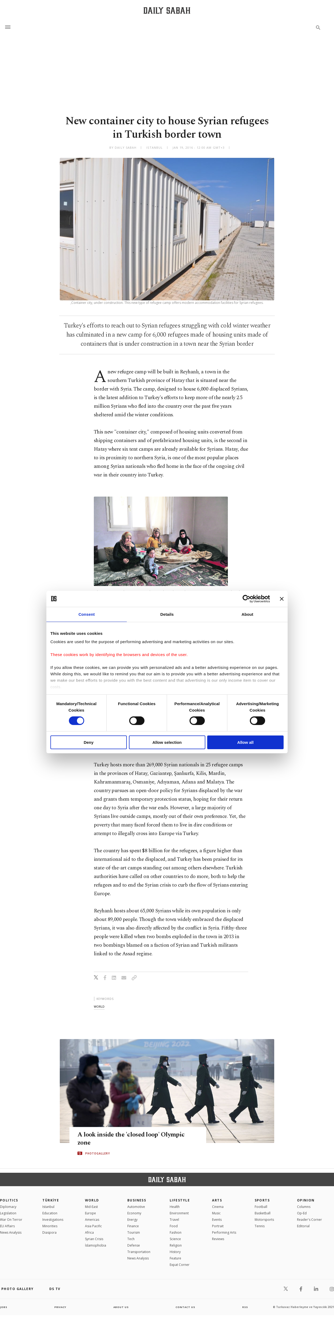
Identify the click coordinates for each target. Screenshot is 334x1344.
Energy (132, 1219)
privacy (60, 1307)
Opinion (306, 1200)
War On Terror (11, 1219)
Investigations (52, 1219)
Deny (89, 742)
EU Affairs (7, 1226)
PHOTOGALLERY (97, 1153)
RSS (245, 1307)
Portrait (218, 1226)
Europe (90, 1213)
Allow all (245, 742)
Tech (131, 1239)
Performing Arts (224, 1232)
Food (174, 1226)
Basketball (262, 1213)
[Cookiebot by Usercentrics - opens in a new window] (246, 599)
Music (216, 1213)
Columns (303, 1206)
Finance (133, 1226)
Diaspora (49, 1232)
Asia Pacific (93, 1226)
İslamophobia (95, 1245)
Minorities (49, 1226)
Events (217, 1219)
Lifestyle (180, 1200)
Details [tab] (167, 614)
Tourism (133, 1232)
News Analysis (10, 1232)
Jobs (4, 1307)
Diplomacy (8, 1206)
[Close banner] (282, 598)
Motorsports (264, 1219)
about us (121, 1307)
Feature (175, 1258)
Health (175, 1206)
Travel (174, 1219)
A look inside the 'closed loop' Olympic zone (133, 1139)
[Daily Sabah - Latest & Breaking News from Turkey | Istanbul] (166, 10)
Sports (262, 1200)
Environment (179, 1213)
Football (261, 1206)
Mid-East (91, 1206)
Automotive (136, 1206)
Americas (92, 1219)
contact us (185, 1307)
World (92, 1200)
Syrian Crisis (94, 1239)
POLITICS (9, 1200)
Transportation (138, 1252)
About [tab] (247, 614)
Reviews (218, 1239)
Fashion (175, 1232)
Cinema (218, 1206)
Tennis (260, 1226)
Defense (133, 1245)
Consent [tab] (87, 614)
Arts (217, 1200)
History (175, 1252)
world (99, 1006)
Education (49, 1213)
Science (175, 1239)
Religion (176, 1245)
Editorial (303, 1226)
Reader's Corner (309, 1219)
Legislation (8, 1213)
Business (136, 1200)
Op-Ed (302, 1213)
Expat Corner (180, 1264)
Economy (134, 1213)
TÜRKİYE (50, 1200)
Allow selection (166, 742)
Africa (89, 1232)
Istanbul (48, 1206)
